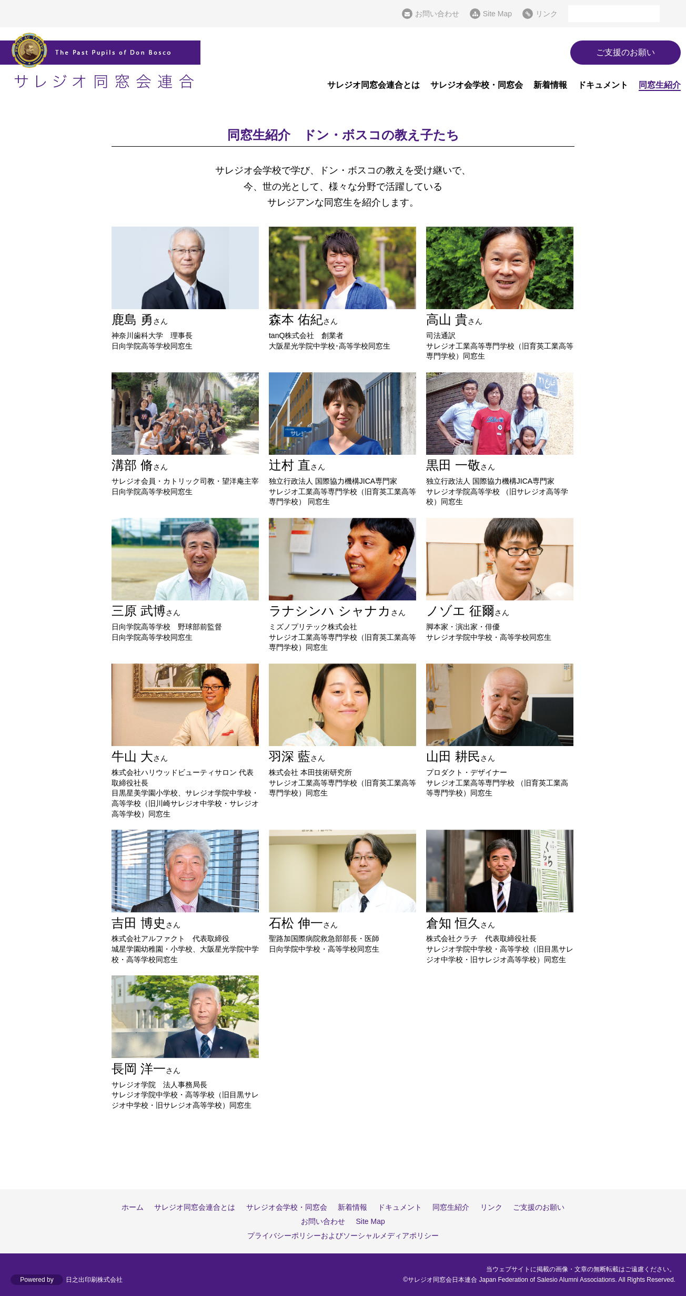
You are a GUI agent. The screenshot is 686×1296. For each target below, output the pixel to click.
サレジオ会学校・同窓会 (476, 84)
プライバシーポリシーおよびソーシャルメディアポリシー (343, 1236)
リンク (547, 13)
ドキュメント (603, 84)
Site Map (497, 13)
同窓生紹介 (660, 84)
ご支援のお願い (625, 52)
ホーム (133, 1207)
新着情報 (550, 84)
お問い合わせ (437, 13)
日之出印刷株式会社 (94, 1279)
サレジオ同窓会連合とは (373, 84)
